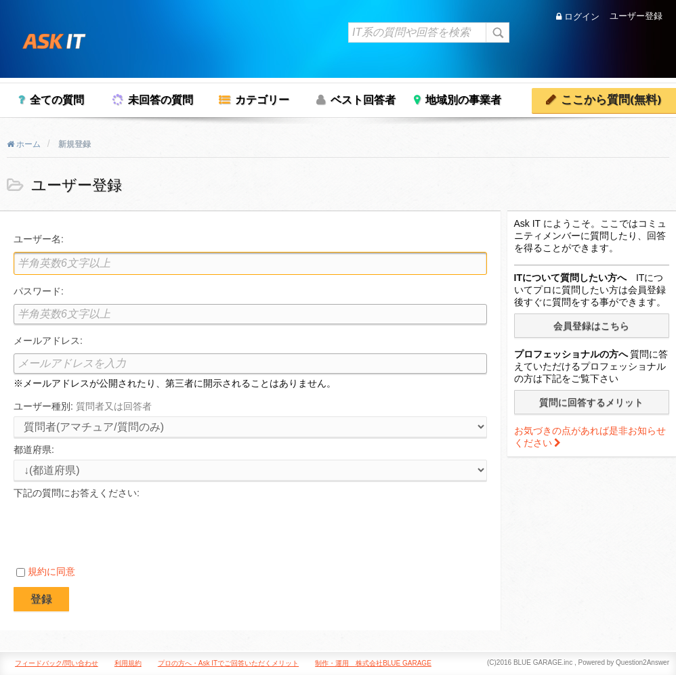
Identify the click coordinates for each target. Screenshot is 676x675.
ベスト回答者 (363, 99)
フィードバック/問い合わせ (56, 663)
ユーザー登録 (636, 16)
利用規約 (128, 663)
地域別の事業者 (463, 99)
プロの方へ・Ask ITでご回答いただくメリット (228, 663)
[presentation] (116, 528)
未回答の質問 (160, 99)
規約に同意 (51, 571)
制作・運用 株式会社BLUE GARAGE (373, 663)
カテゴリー (262, 99)
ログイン (577, 17)
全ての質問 (57, 99)
